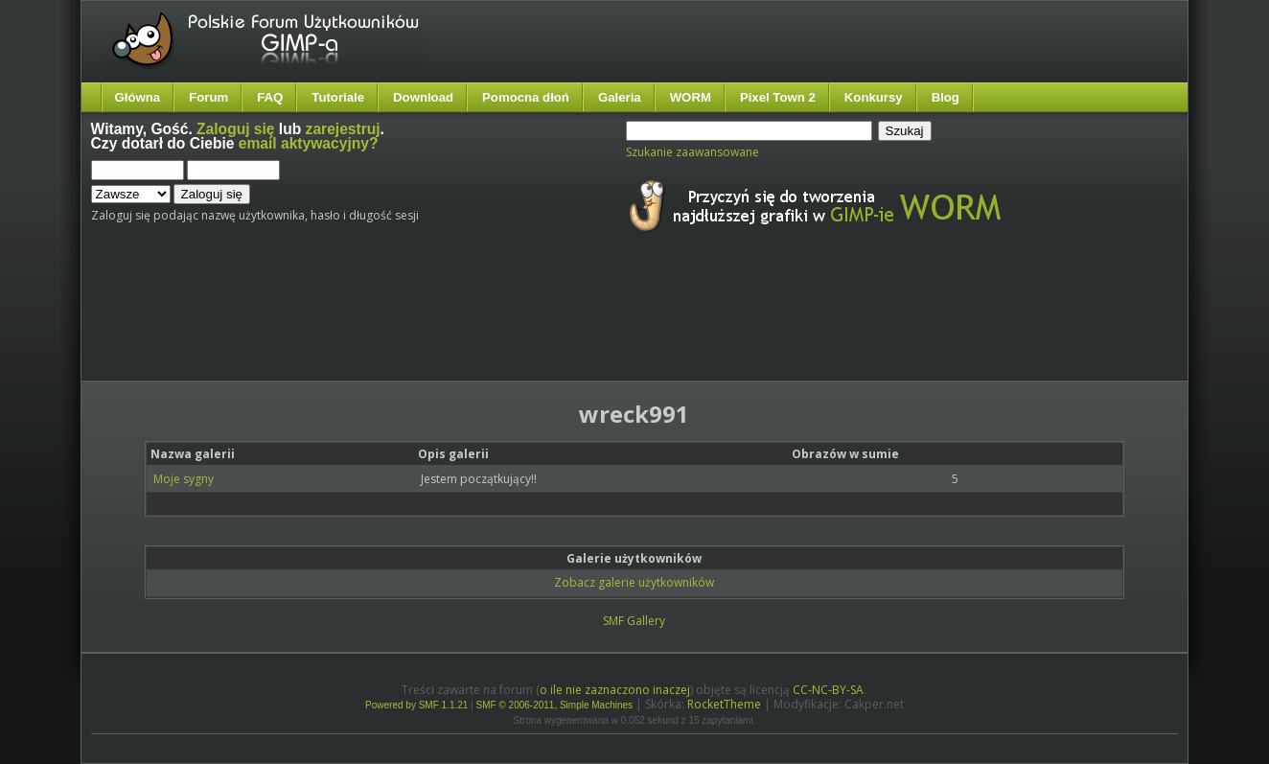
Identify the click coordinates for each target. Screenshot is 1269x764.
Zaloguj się (235, 129)
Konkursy (873, 97)
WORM (690, 97)
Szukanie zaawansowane (692, 152)
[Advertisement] (450, 324)
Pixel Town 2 (778, 97)
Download (423, 97)
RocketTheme (724, 704)
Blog (945, 97)
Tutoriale (337, 97)
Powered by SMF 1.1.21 (416, 705)
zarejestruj (343, 129)
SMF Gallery (634, 621)
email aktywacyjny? (309, 143)
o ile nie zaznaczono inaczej (615, 690)
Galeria (619, 97)
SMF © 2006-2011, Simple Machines (555, 705)
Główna (138, 97)
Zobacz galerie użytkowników (634, 582)
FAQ (270, 97)
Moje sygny (183, 479)
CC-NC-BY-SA (828, 690)
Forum (208, 97)
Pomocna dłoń (525, 97)
